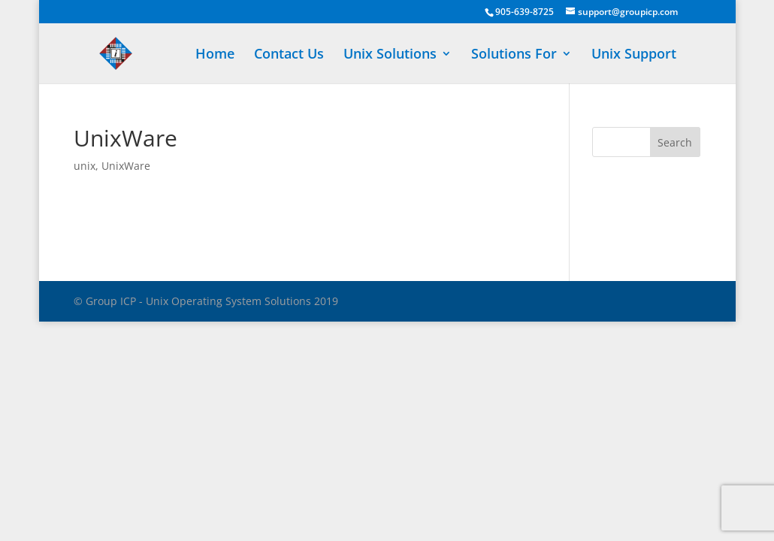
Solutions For (514, 55)
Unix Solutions (390, 55)
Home (214, 55)
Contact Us (289, 55)
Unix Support (633, 55)
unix (84, 166)
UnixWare (125, 166)
